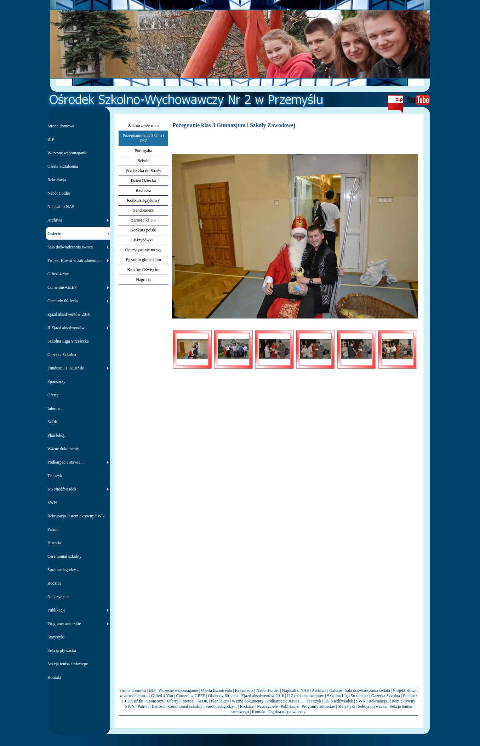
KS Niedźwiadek (338, 701)
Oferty (172, 701)
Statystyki (346, 706)
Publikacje (290, 706)
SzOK (203, 701)
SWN (361, 701)
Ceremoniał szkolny (185, 706)
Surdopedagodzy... (221, 706)
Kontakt (259, 711)
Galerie (335, 690)
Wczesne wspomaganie (178, 690)
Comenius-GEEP (190, 695)
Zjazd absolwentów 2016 (262, 695)
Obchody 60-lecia (223, 695)
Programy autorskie (318, 706)
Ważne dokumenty (247, 701)
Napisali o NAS (295, 690)
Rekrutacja (244, 690)
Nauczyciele (267, 706)
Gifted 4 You (162, 695)
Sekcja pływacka (372, 706)
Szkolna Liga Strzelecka (347, 695)
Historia (158, 706)
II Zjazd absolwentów (305, 695)
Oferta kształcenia (216, 690)
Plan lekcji (220, 701)
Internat (187, 701)
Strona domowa (132, 690)
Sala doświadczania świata (367, 690)
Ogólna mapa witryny (287, 711)
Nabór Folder (267, 690)
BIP (152, 690)
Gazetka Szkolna (385, 695)
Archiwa (319, 690)
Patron (143, 706)
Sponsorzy (155, 701)
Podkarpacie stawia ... (285, 701)
